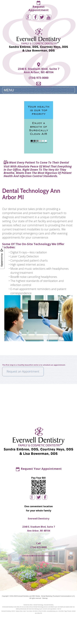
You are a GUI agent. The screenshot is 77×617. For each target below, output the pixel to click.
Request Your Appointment (41, 469)
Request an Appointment (23, 371)
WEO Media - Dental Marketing (42, 596)
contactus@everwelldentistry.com (38, 555)
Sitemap (45, 598)
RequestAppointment (38, 8)
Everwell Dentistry (23, 596)
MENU (9, 90)
